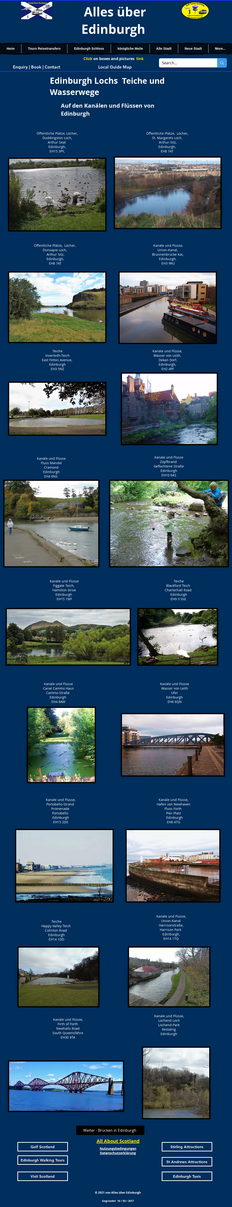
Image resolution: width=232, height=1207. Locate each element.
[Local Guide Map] (114, 67)
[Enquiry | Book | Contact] (36, 67)
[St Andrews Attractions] (187, 1161)
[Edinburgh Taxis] (187, 1176)
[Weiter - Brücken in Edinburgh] (110, 1130)
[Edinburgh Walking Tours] (42, 1160)
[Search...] (185, 62)
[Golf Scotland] (42, 1146)
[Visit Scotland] (42, 1176)
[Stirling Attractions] (187, 1146)
